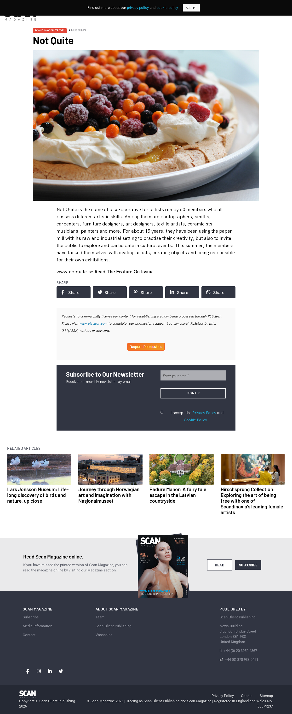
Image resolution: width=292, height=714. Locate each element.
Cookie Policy (195, 419)
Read (219, 565)
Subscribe (248, 565)
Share (70, 292)
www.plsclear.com (93, 323)
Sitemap (266, 696)
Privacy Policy (204, 412)
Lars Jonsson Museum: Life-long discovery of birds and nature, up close (38, 495)
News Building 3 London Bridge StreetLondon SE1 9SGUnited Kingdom (238, 634)
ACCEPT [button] (191, 8)
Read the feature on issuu (123, 272)
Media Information (37, 626)
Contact (29, 635)
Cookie (246, 696)
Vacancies (104, 635)
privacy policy (138, 8)
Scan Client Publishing (113, 626)
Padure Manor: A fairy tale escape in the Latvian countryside (177, 495)
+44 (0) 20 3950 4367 (240, 651)
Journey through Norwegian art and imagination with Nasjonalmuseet (108, 495)
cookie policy (167, 8)
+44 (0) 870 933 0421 (241, 659)
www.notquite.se (75, 272)
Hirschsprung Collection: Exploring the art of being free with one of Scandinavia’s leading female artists (252, 500)
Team (100, 617)
